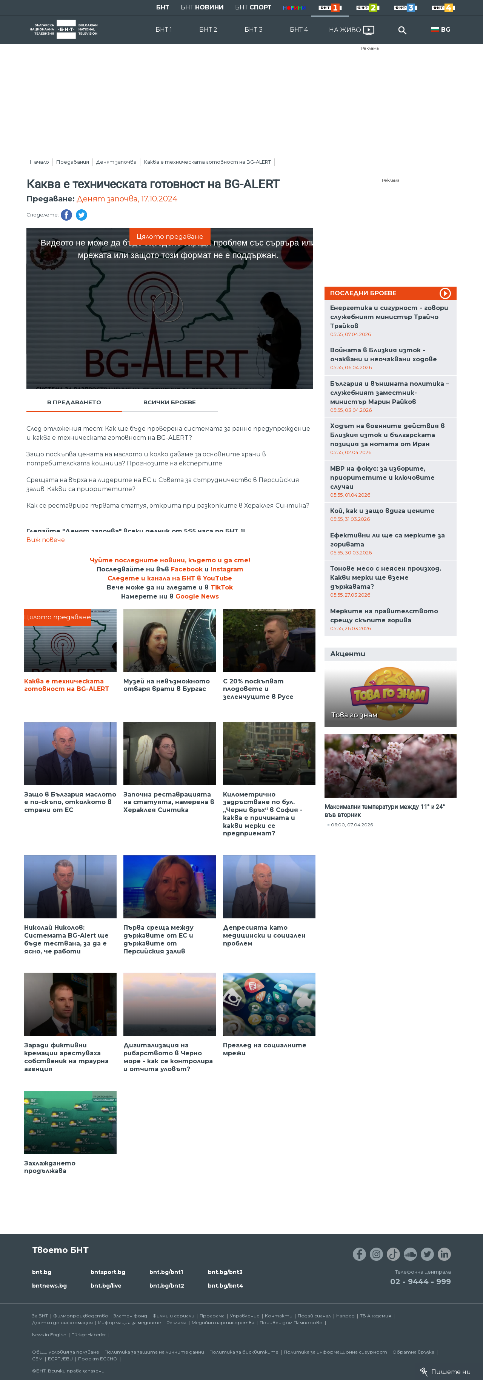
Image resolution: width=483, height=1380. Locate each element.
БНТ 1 (163, 29)
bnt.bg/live (106, 1285)
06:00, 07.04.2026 (352, 824)
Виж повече (45, 539)
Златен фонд (130, 1316)
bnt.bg (41, 1272)
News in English (49, 1334)
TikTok (222, 587)
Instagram (227, 569)
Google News (197, 596)
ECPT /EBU (60, 1359)
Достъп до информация (62, 1322)
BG (446, 29)
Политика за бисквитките (243, 1352)
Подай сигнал (314, 1316)
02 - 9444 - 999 (420, 1281)
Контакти (278, 1316)
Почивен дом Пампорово (291, 1322)
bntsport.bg (108, 1272)
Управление (245, 1316)
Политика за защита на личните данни (154, 1352)
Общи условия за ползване (65, 1352)
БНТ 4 (299, 29)
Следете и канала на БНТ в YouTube (170, 578)
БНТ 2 (208, 29)
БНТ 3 (254, 29)
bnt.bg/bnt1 (166, 1272)
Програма (212, 1316)
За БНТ (40, 1316)
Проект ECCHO (97, 1359)
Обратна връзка (413, 1352)
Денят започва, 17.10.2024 (127, 198)
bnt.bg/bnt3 (225, 1272)
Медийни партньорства (223, 1322)
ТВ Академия (375, 1316)
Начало (39, 162)
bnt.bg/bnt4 (225, 1285)
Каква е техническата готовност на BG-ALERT (207, 162)
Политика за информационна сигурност (335, 1352)
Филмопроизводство (80, 1316)
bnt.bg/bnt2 (166, 1285)
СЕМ (37, 1359)
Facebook (187, 569)
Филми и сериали (173, 1316)
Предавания (72, 162)
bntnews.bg (49, 1285)
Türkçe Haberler (89, 1334)
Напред (345, 1316)
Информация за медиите (129, 1322)
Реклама (370, 48)
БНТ (162, 7)
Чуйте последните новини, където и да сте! (170, 560)
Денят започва (116, 162)
